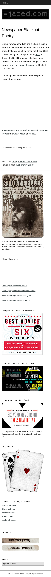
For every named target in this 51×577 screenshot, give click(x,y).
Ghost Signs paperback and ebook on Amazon (18, 291)
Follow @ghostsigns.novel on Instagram (16, 296)
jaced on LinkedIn (8, 513)
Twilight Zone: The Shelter (24, 161)
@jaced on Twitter (8, 509)
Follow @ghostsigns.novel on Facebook (16, 300)
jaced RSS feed (7, 516)
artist (37, 54)
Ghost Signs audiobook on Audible (14, 286)
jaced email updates (9, 520)
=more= (4, 436)
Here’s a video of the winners (23, 65)
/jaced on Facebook (9, 505)
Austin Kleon (19, 134)
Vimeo (32, 134)
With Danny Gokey (25, 165)
